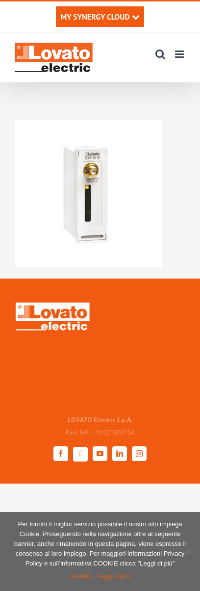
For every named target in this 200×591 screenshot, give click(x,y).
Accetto (81, 576)
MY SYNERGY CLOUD (99, 17)
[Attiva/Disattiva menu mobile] (180, 54)
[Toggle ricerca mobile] (160, 54)
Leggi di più (113, 576)
